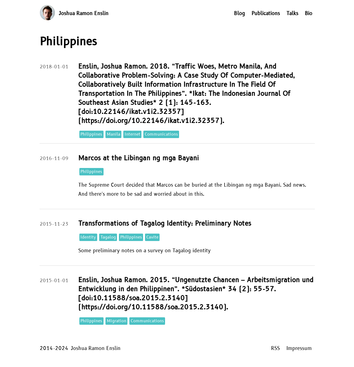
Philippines (91, 134)
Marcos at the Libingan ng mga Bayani (138, 158)
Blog (239, 13)
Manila (113, 134)
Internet (132, 134)
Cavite (152, 237)
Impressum (299, 348)
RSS (275, 348)
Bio (308, 13)
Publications (266, 13)
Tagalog (108, 237)
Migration (116, 321)
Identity (88, 237)
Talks (292, 13)
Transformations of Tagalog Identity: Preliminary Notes (164, 223)
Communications (161, 134)
